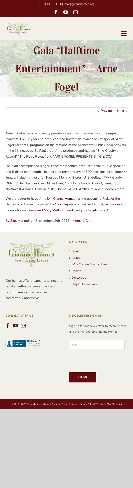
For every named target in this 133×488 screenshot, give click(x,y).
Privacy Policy (87, 404)
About (75, 257)
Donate (76, 271)
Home (75, 251)
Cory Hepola (64, 204)
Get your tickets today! (91, 210)
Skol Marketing (21, 220)
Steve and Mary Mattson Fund (50, 210)
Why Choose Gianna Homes (90, 264)
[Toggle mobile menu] (124, 33)
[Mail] (23, 325)
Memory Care (82, 220)
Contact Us (78, 277)
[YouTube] (15, 325)
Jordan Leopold (92, 204)
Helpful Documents (84, 284)
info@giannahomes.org (79, 4)
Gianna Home (63, 198)
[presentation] (97, 359)
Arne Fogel (14, 133)
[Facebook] (8, 325)
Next (120, 110)
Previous (107, 110)
